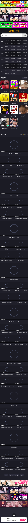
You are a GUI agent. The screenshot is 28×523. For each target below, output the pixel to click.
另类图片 (25, 61)
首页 (6, 475)
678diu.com (14, 31)
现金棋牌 (19, 43)
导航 (2, 71)
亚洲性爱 (7, 52)
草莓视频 (19, 70)
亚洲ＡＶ (7, 46)
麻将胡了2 (7, 43)
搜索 (25, 35)
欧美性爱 (25, 52)
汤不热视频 (25, 70)
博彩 (2, 41)
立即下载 (23, 519)
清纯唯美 (13, 61)
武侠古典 (25, 64)
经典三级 (13, 55)
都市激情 (7, 64)
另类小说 (13, 67)
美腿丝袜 (7, 61)
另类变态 (25, 55)
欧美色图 (19, 58)
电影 (2, 53)
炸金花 (12, 43)
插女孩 (7, 70)
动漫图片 (25, 58)
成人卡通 (19, 52)
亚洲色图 (13, 58)
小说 (2, 65)
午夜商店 (13, 70)
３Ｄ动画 (25, 46)
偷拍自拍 (13, 52)
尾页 (22, 475)
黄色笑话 (19, 67)
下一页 (16, 475)
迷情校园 (7, 67)
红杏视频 (7, 73)
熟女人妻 (7, 49)
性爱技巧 (25, 67)
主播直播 (19, 49)
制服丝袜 (7, 55)
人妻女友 (19, 64)
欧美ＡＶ (19, 46)
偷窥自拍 (7, 58)
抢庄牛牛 (25, 43)
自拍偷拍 (13, 46)
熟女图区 (19, 61)
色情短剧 (13, 73)
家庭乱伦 (13, 64)
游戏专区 (25, 40)
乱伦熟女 (19, 55)
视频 (2, 47)
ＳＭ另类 (25, 49)
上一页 (11, 475)
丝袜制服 (13, 49)
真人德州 (13, 40)
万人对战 (19, 40)
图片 (2, 59)
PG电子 (7, 40)
